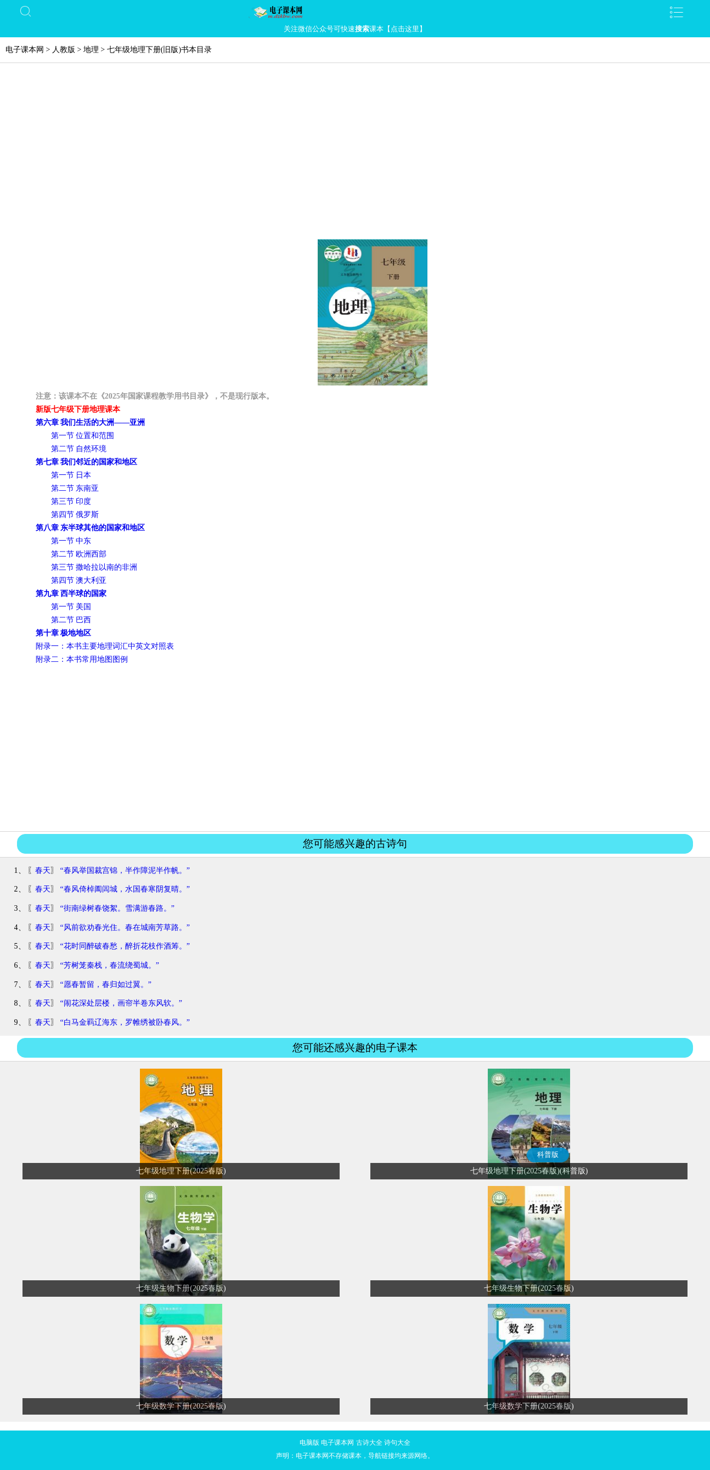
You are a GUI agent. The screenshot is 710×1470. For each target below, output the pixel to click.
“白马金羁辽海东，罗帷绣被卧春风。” (125, 1022)
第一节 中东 (71, 541)
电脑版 (309, 1442)
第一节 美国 (71, 607)
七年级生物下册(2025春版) (181, 1288)
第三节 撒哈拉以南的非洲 (94, 567)
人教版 (63, 50)
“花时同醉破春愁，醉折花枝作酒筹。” (125, 946)
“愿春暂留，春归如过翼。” (105, 984)
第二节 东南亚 (75, 488)
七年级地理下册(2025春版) (181, 1171)
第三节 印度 (71, 501)
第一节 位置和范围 (83, 436)
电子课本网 (24, 50)
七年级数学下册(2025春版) (181, 1406)
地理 (91, 50)
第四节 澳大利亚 (79, 580)
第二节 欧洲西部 (79, 554)
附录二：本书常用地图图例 (82, 659)
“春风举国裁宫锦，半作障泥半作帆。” (125, 870)
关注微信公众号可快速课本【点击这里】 (355, 29)
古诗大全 (369, 1442)
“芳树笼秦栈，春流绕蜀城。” (109, 965)
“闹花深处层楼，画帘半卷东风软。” (121, 1003)
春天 (42, 870)
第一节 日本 (71, 475)
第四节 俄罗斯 (75, 514)
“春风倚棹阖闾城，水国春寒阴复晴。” (125, 889)
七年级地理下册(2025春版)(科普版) (529, 1171)
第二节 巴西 (71, 620)
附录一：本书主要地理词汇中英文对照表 (105, 646)
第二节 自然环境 (79, 449)
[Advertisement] (355, 157)
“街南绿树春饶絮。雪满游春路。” (117, 908)
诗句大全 (397, 1442)
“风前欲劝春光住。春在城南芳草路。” (125, 927)
